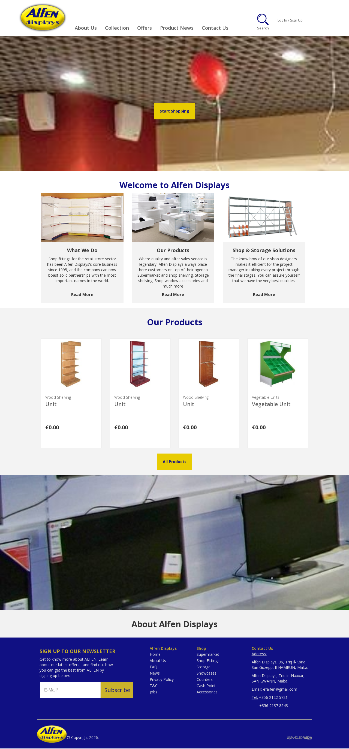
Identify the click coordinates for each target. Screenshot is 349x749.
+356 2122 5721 (273, 697)
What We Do (82, 250)
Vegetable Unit (271, 404)
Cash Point (206, 686)
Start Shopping (174, 111)
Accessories (207, 692)
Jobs (153, 692)
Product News (177, 28)
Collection (117, 28)
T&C (154, 686)
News (155, 673)
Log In (282, 20)
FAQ (153, 667)
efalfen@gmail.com (280, 689)
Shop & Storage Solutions (264, 250)
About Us (86, 28)
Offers (144, 28)
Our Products (173, 250)
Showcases (206, 673)
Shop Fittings (208, 661)
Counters (205, 679)
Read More (82, 295)
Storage (203, 667)
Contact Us (215, 28)
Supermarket (208, 654)
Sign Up (296, 20)
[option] (82, 248)
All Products (174, 462)
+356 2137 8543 (270, 706)
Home (155, 654)
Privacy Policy (162, 679)
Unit (51, 404)
